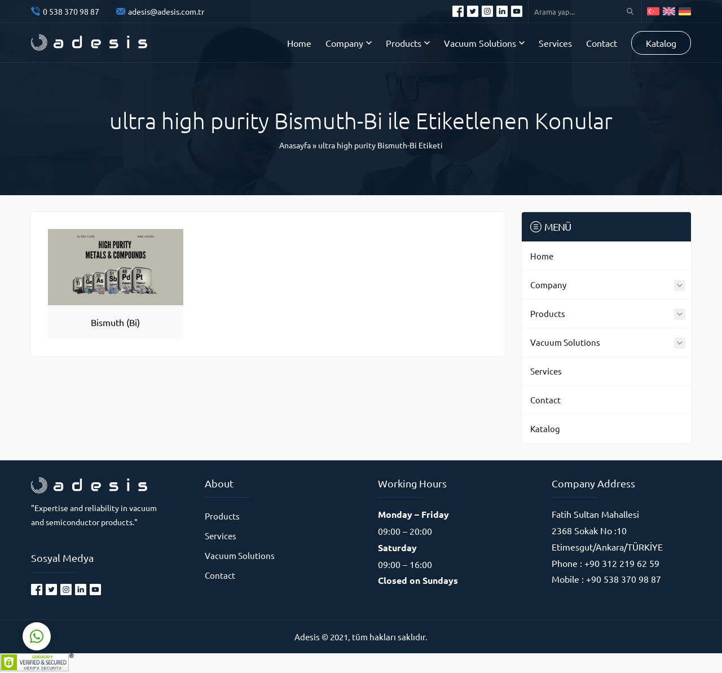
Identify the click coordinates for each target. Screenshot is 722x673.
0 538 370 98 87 (71, 11)
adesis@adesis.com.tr (166, 11)
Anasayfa (295, 145)
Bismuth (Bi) (115, 322)
